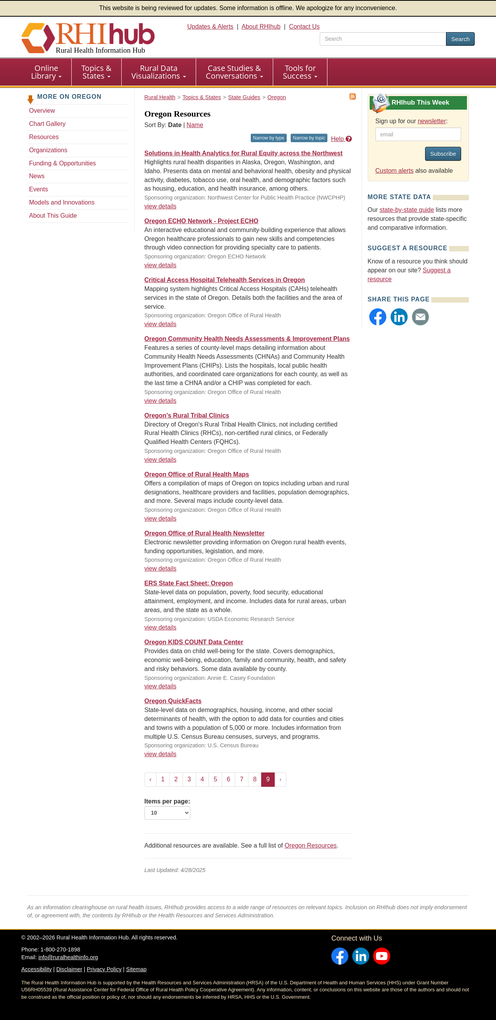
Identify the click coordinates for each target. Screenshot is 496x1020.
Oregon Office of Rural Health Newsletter (205, 533)
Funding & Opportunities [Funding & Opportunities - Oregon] (62, 163)
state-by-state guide (407, 209)
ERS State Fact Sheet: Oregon (189, 583)
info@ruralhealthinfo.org (68, 957)
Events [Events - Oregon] (38, 189)
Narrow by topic (309, 138)
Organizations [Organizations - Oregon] (48, 150)
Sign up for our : (411, 121)
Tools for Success (300, 72)
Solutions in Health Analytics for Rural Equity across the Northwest (244, 153)
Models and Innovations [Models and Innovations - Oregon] (62, 202)
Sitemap (136, 969)
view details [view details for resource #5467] (161, 518)
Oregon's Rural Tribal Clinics (187, 415)
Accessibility (36, 969)
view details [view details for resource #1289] (161, 686)
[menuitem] (46, 72)
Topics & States (96, 72)
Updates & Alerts (210, 26)
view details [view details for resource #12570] (161, 400)
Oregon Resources (310, 845)
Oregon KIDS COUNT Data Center (194, 642)
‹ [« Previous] (151, 779)
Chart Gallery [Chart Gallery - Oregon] (47, 123)
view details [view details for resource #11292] (161, 459)
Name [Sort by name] (195, 125)
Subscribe (443, 153)
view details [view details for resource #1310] (161, 627)
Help (341, 139)
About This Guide (53, 215)
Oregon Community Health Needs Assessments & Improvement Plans (247, 338)
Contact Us (304, 26)
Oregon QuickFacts (173, 701)
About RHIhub (261, 26)
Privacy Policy (104, 969)
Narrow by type (268, 138)
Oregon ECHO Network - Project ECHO (201, 221)
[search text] (383, 39)
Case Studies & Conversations (234, 72)
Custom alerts (394, 170)
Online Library (46, 72)
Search (460, 39)
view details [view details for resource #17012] (161, 206)
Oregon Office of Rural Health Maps (197, 474)
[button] (378, 317)
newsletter (432, 121)
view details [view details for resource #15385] (161, 265)
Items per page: (167, 809)
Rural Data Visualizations (158, 72)
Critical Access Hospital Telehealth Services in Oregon (225, 280)
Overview (42, 110)
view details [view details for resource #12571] (161, 324)
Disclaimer (69, 969)
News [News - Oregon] (37, 176)
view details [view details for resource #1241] (161, 754)
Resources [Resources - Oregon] (44, 137)
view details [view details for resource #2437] (161, 568)
